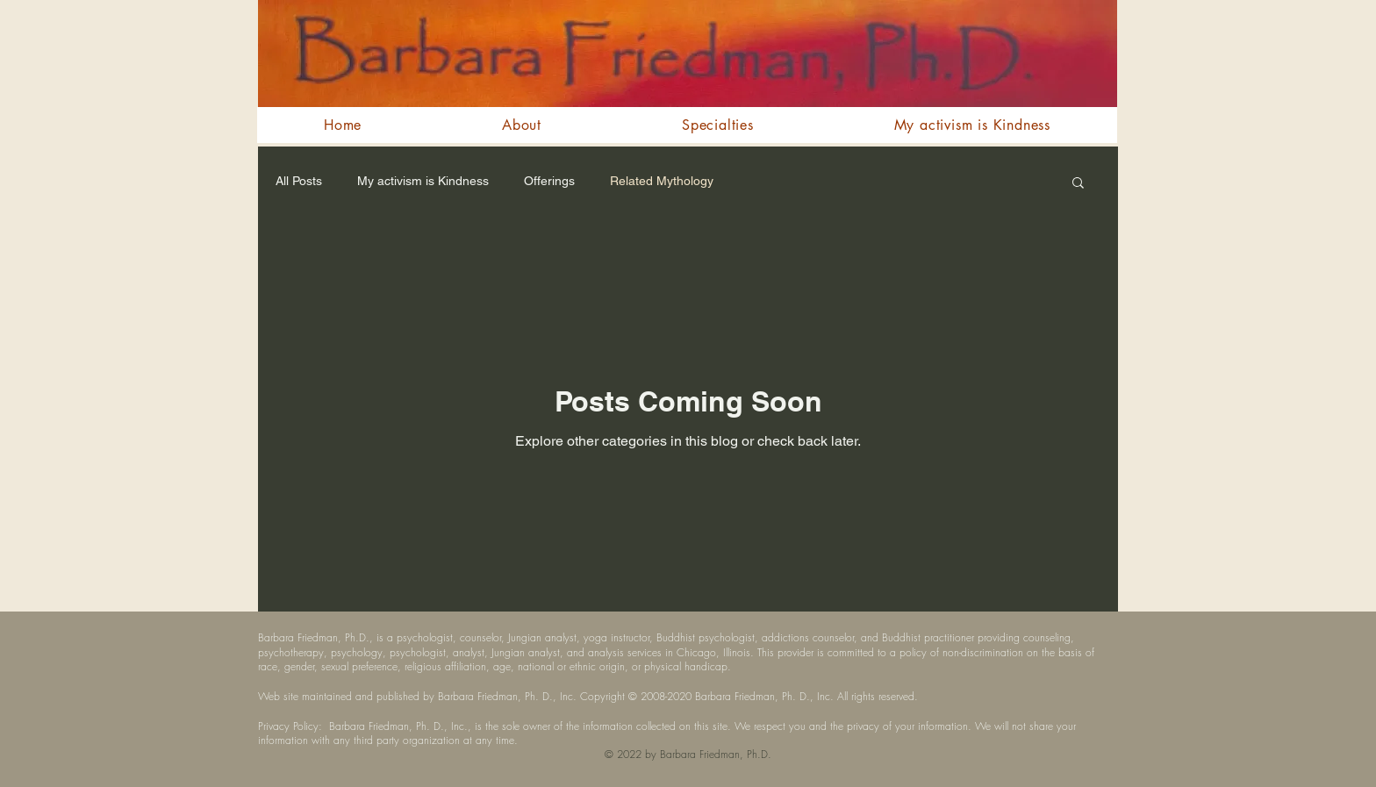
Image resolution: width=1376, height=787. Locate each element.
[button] (1078, 184)
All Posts (299, 181)
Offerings (549, 181)
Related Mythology (661, 181)
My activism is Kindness (423, 181)
